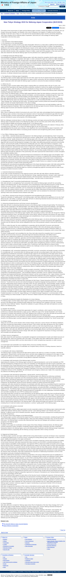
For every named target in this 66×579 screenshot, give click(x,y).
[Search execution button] (62, 6)
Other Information (29, 546)
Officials (5, 541)
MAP (50, 575)
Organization (6, 542)
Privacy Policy (27, 571)
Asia (17, 13)
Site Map (59, 2)
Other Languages (61, 4)
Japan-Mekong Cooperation (10, 525)
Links (64, 2)
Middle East (5, 565)
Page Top (63, 530)
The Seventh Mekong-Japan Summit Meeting (15, 524)
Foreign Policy (50, 537)
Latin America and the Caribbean (10, 562)
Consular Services (29, 555)
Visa (26, 557)
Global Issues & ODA (51, 543)
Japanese (52, 4)
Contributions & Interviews (30, 544)
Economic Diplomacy (51, 545)
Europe (4, 563)
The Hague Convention (30, 563)
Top (2, 13)
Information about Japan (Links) (32, 562)
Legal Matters (13, 571)
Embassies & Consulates (8, 546)
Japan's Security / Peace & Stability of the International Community (56, 542)
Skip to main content (49, 2)
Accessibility (20, 571)
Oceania (5, 558)
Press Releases (28, 539)
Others (48, 549)
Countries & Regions (9, 13)
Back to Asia (4, 532)
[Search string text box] (48, 6)
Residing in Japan (29, 558)
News (25, 537)
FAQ (56, 2)
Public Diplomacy (51, 547)
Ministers (5, 539)
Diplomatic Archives (7, 547)
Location (5, 544)
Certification (27, 560)
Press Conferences (29, 541)
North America (6, 560)
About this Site (6, 549)
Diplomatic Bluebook (51, 539)
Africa (4, 567)
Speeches (27, 542)
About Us (4, 537)
